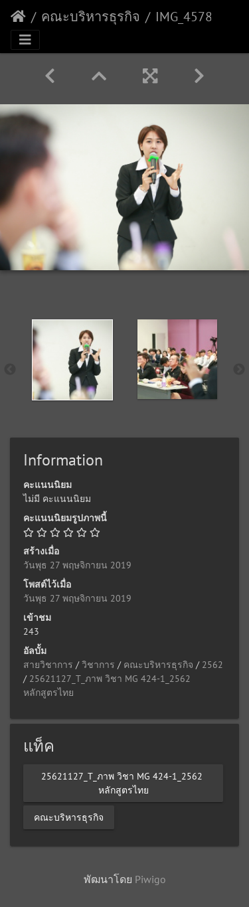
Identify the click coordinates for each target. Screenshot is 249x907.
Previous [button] (10, 369)
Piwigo (150, 879)
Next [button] (239, 369)
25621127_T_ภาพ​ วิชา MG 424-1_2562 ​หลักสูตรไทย (123, 782)
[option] (72, 359)
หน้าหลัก (18, 17)
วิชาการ (98, 665)
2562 (212, 665)
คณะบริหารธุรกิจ (90, 16)
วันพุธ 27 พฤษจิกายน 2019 (77, 565)
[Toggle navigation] (25, 40)
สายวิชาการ (48, 665)
